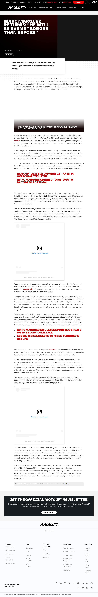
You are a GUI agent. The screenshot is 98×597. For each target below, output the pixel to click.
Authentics (37, 2)
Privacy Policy (87, 566)
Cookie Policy (87, 555)
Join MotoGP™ (29, 565)
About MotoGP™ (29, 560)
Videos (81, 7)
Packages (23, 2)
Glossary (28, 555)
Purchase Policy (88, 572)
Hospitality (15, 2)
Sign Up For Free (49, 512)
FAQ (27, 552)
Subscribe (78, 2)
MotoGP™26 (66, 570)
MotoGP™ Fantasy (68, 548)
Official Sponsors (11, 550)
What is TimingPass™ (9, 558)
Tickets (7, 2)
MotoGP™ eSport (68, 555)
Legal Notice (87, 560)
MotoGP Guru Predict (67, 560)
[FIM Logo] (94, 2)
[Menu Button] (4, 7)
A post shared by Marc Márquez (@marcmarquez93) (39, 277)
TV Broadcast (10, 554)
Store (29, 2)
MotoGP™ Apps (10, 563)
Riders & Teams (60, 7)
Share (9, 55)
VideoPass (72, 7)
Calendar (32, 7)
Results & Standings (45, 7)
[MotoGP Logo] (16, 8)
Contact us (29, 548)
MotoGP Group (87, 549)
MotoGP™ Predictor (69, 552)
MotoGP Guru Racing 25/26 (67, 565)
